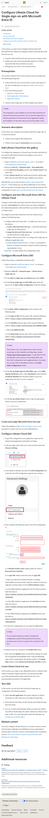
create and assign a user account (31, 426)
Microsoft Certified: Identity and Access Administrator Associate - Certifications (21, 782)
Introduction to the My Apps (14, 717)
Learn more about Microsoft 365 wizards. (29, 190)
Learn (3, 7)
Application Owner (13, 99)
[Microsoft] (24, 2)
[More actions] (45, 6)
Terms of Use (24, 812)
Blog (25, 810)
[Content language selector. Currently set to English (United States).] (10, 800)
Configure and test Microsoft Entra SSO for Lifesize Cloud (20, 41)
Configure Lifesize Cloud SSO (15, 237)
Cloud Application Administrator (18, 96)
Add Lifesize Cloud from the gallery (13, 38)
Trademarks (33, 812)
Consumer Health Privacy (9, 812)
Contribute (33, 810)
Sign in (45, 2)
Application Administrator (15, 93)
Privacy (41, 810)
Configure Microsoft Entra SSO (16, 221)
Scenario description (9, 36)
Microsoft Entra (12, 7)
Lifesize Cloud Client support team (19, 355)
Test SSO (8, 251)
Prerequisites (7, 33)
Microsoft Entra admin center (24, 162)
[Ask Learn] (42, 6)
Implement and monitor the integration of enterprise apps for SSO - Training (24, 770)
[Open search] (41, 2)
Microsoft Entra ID (25, 7)
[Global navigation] (2, 2)
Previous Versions (16, 810)
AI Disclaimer (5, 810)
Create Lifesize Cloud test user (17, 243)
